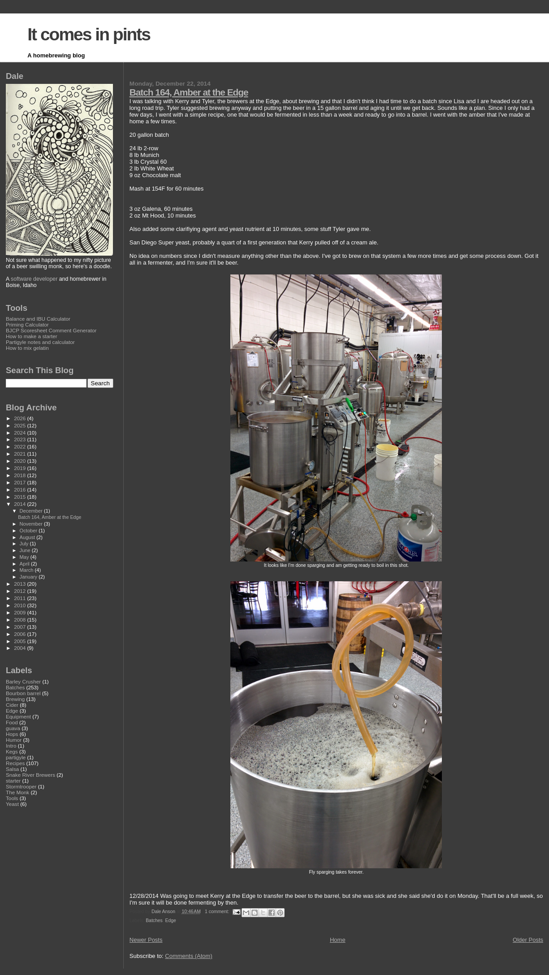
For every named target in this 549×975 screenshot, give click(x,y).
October (29, 530)
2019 (20, 468)
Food (12, 722)
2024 (20, 432)
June (26, 550)
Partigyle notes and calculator (40, 342)
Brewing (15, 699)
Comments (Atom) (188, 956)
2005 (20, 641)
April (25, 563)
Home (338, 939)
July (25, 543)
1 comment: (217, 911)
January (29, 576)
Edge (170, 920)
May (25, 557)
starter (13, 780)
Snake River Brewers (30, 775)
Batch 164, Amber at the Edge (189, 92)
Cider (12, 705)
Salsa (12, 769)
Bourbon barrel (23, 693)
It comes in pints (88, 34)
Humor (14, 740)
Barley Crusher (23, 681)
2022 (20, 446)
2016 (20, 489)
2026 (20, 418)
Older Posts (528, 939)
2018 (20, 475)
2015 (20, 497)
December (32, 511)
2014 (20, 504)
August (28, 537)
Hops (12, 734)
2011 (20, 598)
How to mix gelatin (27, 348)
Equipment (18, 716)
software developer (34, 279)
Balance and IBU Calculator (38, 319)
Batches (154, 920)
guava (13, 728)
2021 (20, 454)
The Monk (17, 792)
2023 (20, 439)
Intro (11, 746)
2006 (20, 634)
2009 (20, 612)
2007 (20, 627)
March (27, 570)
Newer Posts (146, 939)
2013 (20, 584)
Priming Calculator (27, 324)
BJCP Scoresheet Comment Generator (51, 330)
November (32, 524)
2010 (20, 605)
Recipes (15, 763)
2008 (20, 619)
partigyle (16, 757)
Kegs (12, 751)
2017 (20, 482)
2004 (20, 648)
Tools (12, 798)
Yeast (12, 804)
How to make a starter (31, 336)
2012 (20, 591)
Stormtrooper (21, 786)
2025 (20, 425)
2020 (20, 461)
